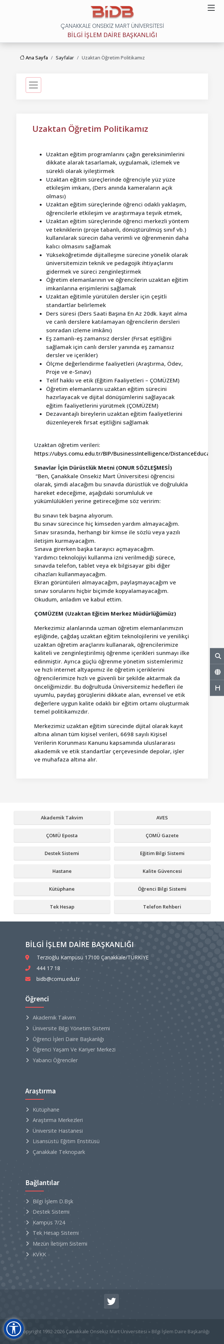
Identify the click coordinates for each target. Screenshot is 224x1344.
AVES (162, 817)
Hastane (62, 871)
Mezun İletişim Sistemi (60, 1243)
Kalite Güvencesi (162, 871)
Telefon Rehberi (162, 906)
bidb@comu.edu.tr (58, 978)
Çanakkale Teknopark (59, 1151)
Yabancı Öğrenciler (55, 1060)
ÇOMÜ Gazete (162, 835)
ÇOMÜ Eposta (62, 835)
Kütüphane (62, 888)
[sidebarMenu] (33, 85)
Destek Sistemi (62, 853)
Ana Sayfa (34, 57)
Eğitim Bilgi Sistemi (162, 853)
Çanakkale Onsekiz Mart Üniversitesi (106, 1331)
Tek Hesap (62, 906)
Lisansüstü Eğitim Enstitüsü (66, 1141)
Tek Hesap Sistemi (56, 1232)
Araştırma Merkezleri (58, 1119)
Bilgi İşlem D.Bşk (53, 1201)
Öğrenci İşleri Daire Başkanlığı (68, 1039)
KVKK (39, 1254)
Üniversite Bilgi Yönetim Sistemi (71, 1028)
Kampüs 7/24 (49, 1222)
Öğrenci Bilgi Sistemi (162, 888)
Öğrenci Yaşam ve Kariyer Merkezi (74, 1049)
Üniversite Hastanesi (58, 1130)
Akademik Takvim (62, 817)
